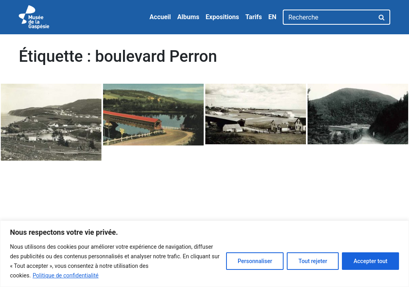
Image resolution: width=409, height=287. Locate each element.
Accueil (160, 17)
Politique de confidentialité (66, 275)
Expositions (222, 17)
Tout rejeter (312, 261)
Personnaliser (255, 261)
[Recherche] (328, 17)
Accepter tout (370, 261)
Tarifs (253, 17)
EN (272, 17)
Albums (188, 17)
